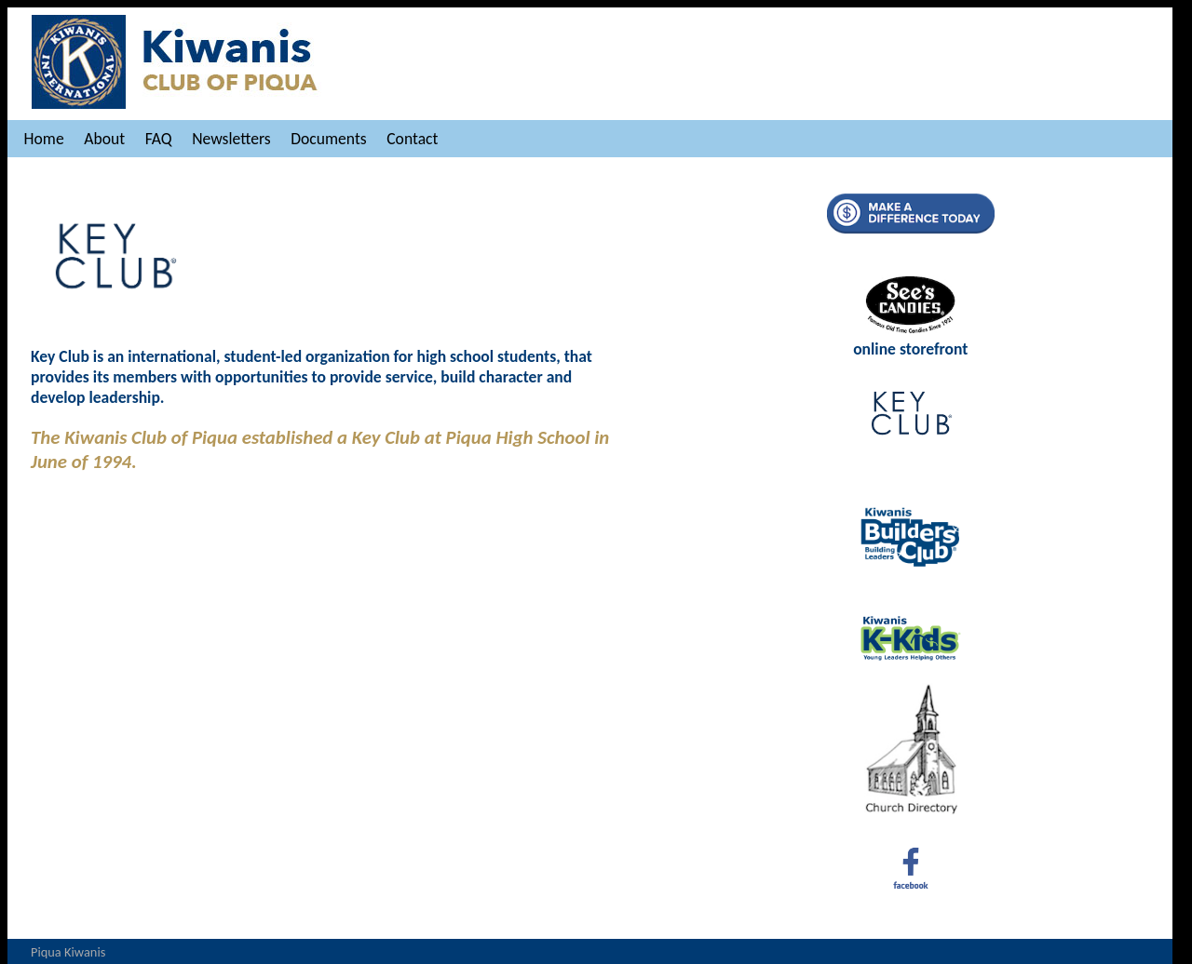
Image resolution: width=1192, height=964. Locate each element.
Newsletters (231, 138)
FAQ (158, 138)
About (104, 138)
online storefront (910, 338)
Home (44, 138)
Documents (328, 138)
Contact (412, 138)
